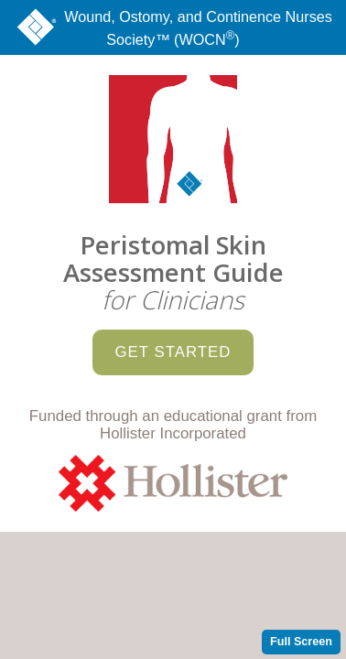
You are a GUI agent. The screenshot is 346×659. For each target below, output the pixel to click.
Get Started (173, 341)
